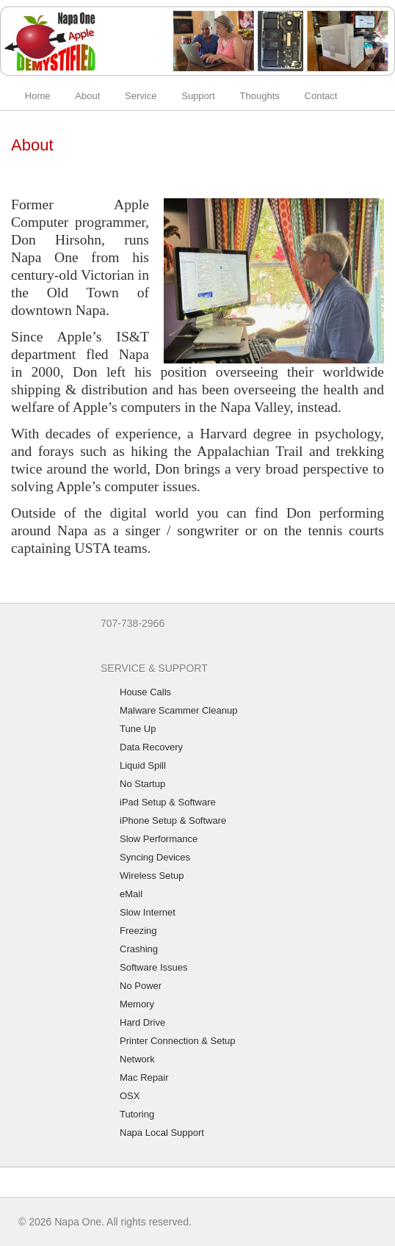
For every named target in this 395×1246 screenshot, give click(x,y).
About (87, 95)
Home (38, 95)
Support (198, 95)
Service (140, 95)
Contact (321, 95)
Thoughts (260, 95)
